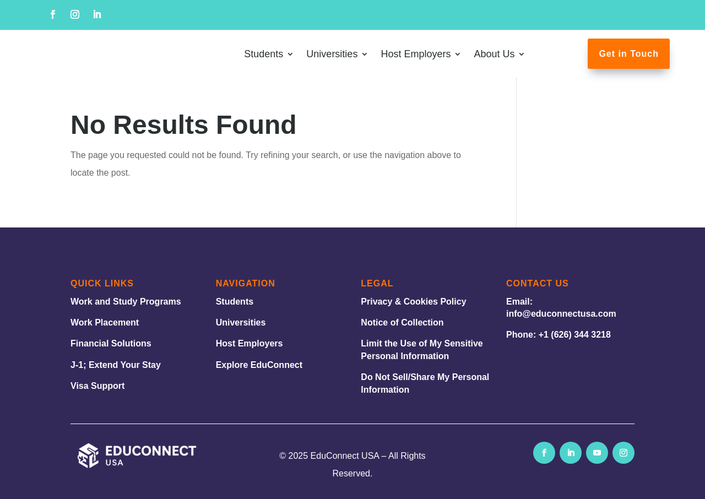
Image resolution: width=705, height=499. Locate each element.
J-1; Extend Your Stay (115, 365)
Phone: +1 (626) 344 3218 (558, 334)
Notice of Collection (402, 322)
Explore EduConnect (259, 365)
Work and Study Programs (125, 301)
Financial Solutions (110, 343)
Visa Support (97, 385)
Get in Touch (629, 53)
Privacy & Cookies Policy (413, 301)
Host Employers (249, 343)
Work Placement (104, 322)
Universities (241, 322)
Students (234, 301)
